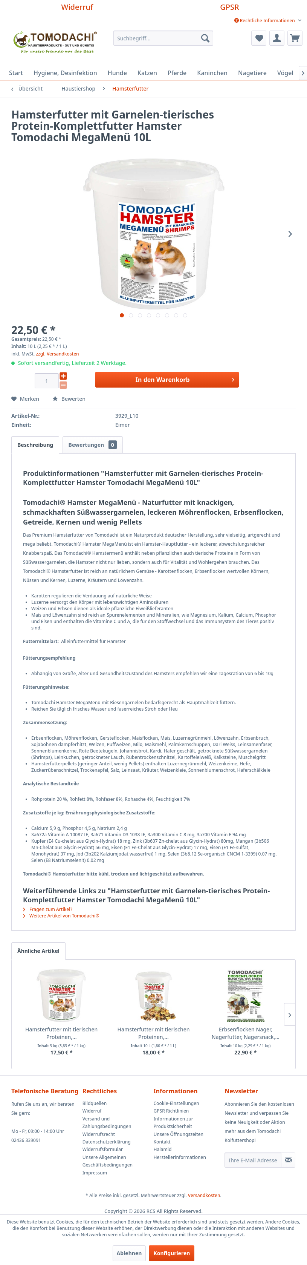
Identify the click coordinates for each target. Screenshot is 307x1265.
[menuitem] (268, 20)
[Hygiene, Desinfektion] (65, 73)
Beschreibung (35, 444)
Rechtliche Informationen (265, 20)
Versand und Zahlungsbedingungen (106, 1123)
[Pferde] (177, 73)
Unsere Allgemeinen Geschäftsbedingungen (107, 1161)
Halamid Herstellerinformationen (180, 1153)
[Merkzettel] (258, 38)
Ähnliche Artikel (38, 950)
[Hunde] (117, 73)
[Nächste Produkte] (289, 1014)
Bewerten (69, 398)
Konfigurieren (171, 1253)
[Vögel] (285, 73)
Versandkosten (204, 1195)
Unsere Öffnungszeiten (179, 1134)
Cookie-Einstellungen (176, 1103)
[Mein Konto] (276, 38)
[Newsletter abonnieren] (288, 1160)
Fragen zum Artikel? (47, 909)
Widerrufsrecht (98, 1134)
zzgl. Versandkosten (57, 354)
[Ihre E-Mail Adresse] (253, 1160)
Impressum (94, 1173)
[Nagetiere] (252, 73)
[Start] (16, 73)
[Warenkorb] (294, 38)
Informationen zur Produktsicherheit (173, 1123)
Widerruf (77, 7)
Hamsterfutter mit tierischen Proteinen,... (61, 1033)
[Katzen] (147, 73)
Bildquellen (94, 1103)
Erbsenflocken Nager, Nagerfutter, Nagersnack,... (246, 1033)
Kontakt (162, 1142)
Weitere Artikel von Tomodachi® (61, 916)
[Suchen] (205, 38)
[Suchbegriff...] (163, 38)
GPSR (229, 7)
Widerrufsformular (102, 1149)
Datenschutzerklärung (106, 1142)
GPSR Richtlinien (171, 1111)
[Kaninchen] (212, 73)
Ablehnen (129, 1253)
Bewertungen (93, 444)
